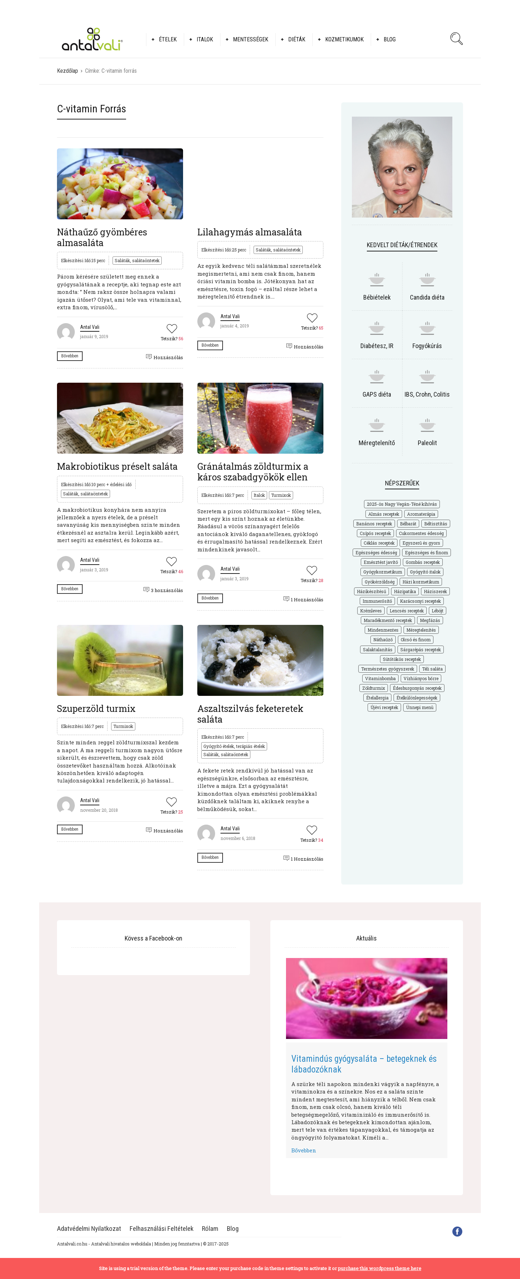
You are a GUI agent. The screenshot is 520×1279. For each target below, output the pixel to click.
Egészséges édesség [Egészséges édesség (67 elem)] (376, 552)
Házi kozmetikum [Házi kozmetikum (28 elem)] (420, 582)
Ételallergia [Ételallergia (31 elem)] (377, 697)
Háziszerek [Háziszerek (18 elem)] (435, 591)
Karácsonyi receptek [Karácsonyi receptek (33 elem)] (420, 601)
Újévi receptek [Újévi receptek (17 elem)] (384, 707)
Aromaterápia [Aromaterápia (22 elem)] (421, 514)
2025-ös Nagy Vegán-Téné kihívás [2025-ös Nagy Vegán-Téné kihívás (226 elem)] (402, 504)
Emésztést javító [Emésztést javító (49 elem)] (381, 562)
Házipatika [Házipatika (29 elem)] (405, 591)
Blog (390, 39)
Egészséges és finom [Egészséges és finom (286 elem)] (426, 552)
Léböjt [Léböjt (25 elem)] (437, 610)
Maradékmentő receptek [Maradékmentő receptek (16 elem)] (388, 620)
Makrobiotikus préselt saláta (117, 466)
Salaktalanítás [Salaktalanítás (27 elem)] (377, 649)
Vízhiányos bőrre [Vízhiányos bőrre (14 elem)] (421, 678)
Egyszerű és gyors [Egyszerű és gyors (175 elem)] (421, 543)
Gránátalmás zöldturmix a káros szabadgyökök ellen (252, 471)
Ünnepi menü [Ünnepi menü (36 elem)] (419, 707)
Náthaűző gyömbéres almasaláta (102, 237)
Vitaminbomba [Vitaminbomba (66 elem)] (380, 678)
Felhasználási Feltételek (161, 1228)
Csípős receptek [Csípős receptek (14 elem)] (375, 533)
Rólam (210, 1228)
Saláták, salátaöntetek (137, 260)
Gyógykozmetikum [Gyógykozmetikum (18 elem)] (382, 572)
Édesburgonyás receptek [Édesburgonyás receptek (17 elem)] (417, 688)
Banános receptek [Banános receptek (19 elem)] (374, 523)
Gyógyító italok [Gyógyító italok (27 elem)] (425, 572)
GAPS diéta (377, 394)
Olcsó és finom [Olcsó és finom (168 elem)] (416, 639)
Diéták (296, 39)
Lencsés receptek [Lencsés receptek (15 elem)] (407, 610)
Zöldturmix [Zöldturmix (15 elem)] (373, 688)
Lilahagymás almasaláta (249, 232)
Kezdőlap (67, 70)
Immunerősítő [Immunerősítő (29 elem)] (377, 601)
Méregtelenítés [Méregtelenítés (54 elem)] (421, 630)
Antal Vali (89, 327)
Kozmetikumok (344, 39)
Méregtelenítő (377, 443)
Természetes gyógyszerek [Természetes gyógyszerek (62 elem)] (387, 669)
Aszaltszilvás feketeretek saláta (250, 714)
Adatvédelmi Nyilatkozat (89, 1228)
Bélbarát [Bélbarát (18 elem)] (408, 523)
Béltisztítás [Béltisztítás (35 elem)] (435, 523)
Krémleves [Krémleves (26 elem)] (371, 610)
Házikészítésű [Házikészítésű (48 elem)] (371, 591)
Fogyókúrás (427, 346)
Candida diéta (427, 297)
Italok (205, 39)
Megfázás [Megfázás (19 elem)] (430, 620)
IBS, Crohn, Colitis (427, 394)
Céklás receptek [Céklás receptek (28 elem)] (379, 543)
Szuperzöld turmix (96, 708)
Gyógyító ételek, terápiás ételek (234, 746)
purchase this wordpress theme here (379, 1268)
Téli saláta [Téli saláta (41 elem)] (432, 669)
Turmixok (281, 495)
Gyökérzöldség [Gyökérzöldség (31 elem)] (380, 582)
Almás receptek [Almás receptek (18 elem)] (383, 514)
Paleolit (427, 443)
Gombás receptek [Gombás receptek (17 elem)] (423, 562)
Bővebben (69, 355)
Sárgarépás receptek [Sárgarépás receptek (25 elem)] (420, 649)
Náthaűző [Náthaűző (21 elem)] (383, 639)
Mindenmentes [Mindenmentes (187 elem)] (383, 630)
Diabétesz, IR (376, 346)
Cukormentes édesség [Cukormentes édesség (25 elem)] (421, 533)
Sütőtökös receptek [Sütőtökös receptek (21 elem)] (402, 659)
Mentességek (250, 39)
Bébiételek (377, 297)
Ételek (168, 39)
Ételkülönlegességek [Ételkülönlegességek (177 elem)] (416, 697)
